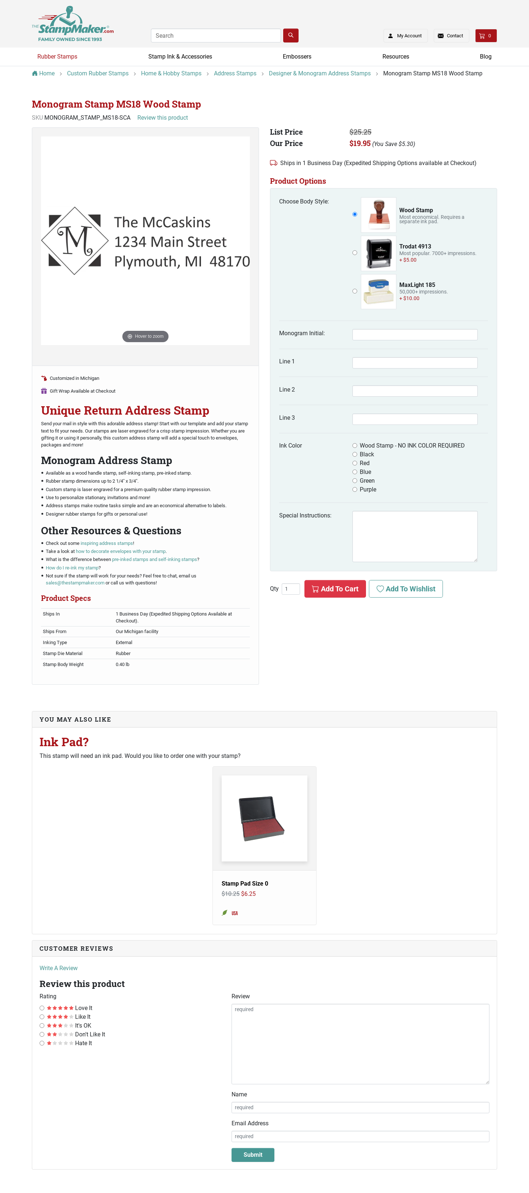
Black (367, 454)
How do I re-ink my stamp (72, 568)
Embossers (297, 56)
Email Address (250, 1123)
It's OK (69, 1025)
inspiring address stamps (107, 543)
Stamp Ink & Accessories (180, 56)
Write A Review (59, 968)
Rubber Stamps (57, 56)
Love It (69, 1008)
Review (241, 996)
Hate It (69, 1043)
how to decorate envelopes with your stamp (121, 551)
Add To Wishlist (406, 588)
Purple (368, 489)
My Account (402, 34)
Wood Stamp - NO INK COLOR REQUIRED (412, 445)
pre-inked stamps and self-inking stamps (154, 559)
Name (239, 1094)
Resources (395, 56)
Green (367, 480)
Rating (48, 996)
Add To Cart (335, 588)
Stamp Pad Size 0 (245, 883)
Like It (68, 1016)
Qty (274, 589)
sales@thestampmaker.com (75, 583)
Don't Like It (76, 1034)
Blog (486, 56)
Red (365, 463)
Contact (455, 35)
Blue (365, 471)
